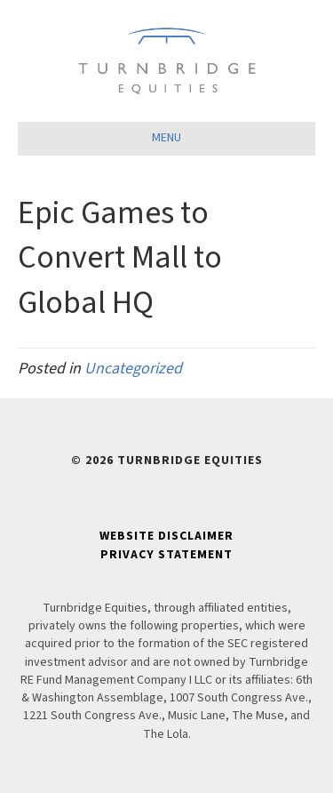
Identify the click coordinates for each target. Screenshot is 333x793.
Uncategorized (133, 368)
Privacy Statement (166, 555)
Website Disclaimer (166, 536)
